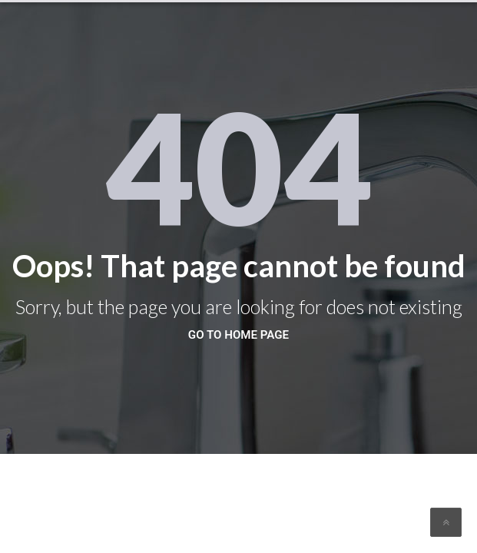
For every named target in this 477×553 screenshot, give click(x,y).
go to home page (238, 335)
